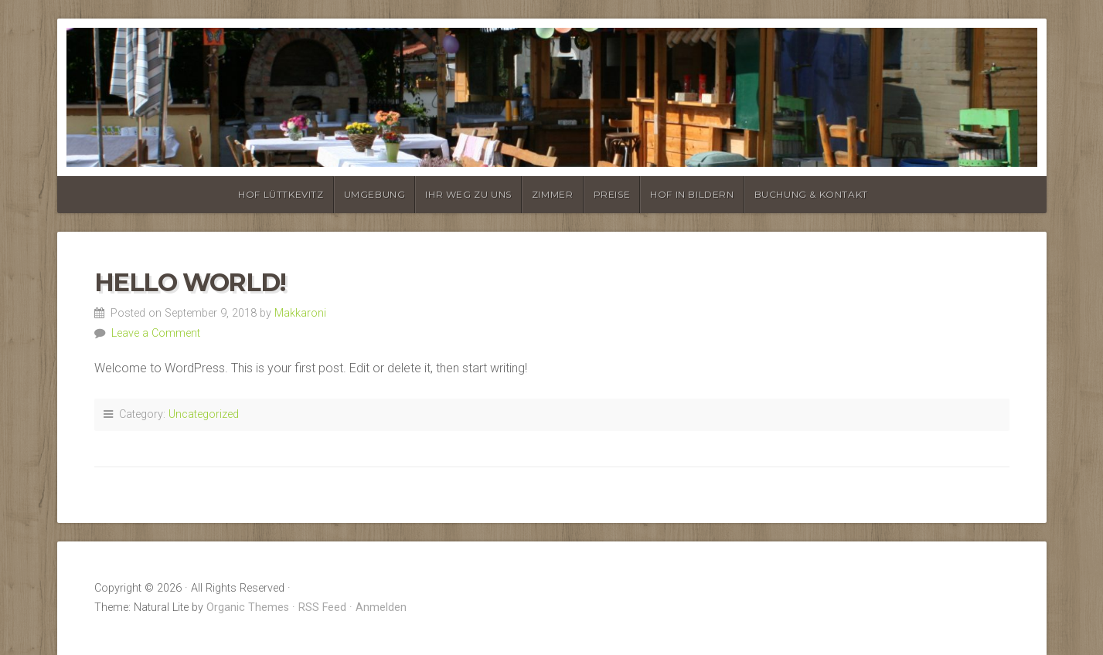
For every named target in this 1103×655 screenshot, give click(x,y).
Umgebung (375, 194)
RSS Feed (322, 607)
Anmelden (381, 607)
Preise (612, 194)
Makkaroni (300, 313)
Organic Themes (247, 607)
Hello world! (190, 282)
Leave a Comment (155, 333)
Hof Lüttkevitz (280, 194)
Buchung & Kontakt (811, 194)
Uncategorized (204, 414)
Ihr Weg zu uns (468, 194)
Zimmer (553, 194)
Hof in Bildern (692, 194)
